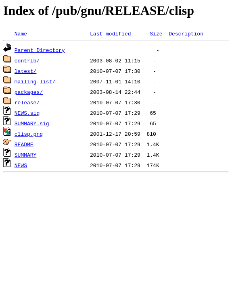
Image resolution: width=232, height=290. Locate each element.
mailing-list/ (35, 81)
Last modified (110, 33)
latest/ (26, 71)
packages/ (29, 91)
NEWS (21, 165)
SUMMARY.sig (32, 123)
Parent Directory (40, 50)
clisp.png (29, 133)
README (24, 144)
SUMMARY (26, 154)
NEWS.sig (27, 112)
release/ (27, 102)
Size (156, 33)
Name (21, 33)
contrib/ (27, 60)
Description (186, 33)
